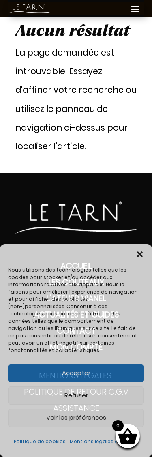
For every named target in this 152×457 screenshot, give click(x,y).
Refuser (76, 395)
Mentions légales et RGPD (102, 441)
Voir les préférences (76, 417)
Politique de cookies (40, 441)
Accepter (76, 373)
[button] (140, 254)
